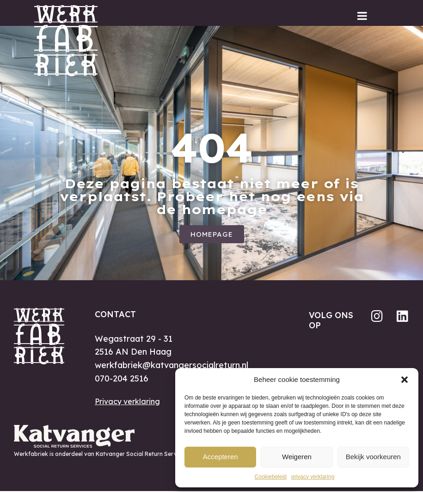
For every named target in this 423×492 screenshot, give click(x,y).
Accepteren (220, 457)
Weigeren (297, 457)
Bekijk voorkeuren (373, 457)
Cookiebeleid (271, 477)
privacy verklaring (312, 477)
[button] (404, 379)
